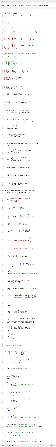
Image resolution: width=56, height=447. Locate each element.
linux (9, 5)
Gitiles (7, 445)
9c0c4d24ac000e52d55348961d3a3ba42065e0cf (22, 5)
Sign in (54, 1)
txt (51, 445)
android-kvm (4, 5)
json (54, 445)
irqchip (41, 5)
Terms (12, 445)
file (23, 7)
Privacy (9, 445)
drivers (36, 5)
